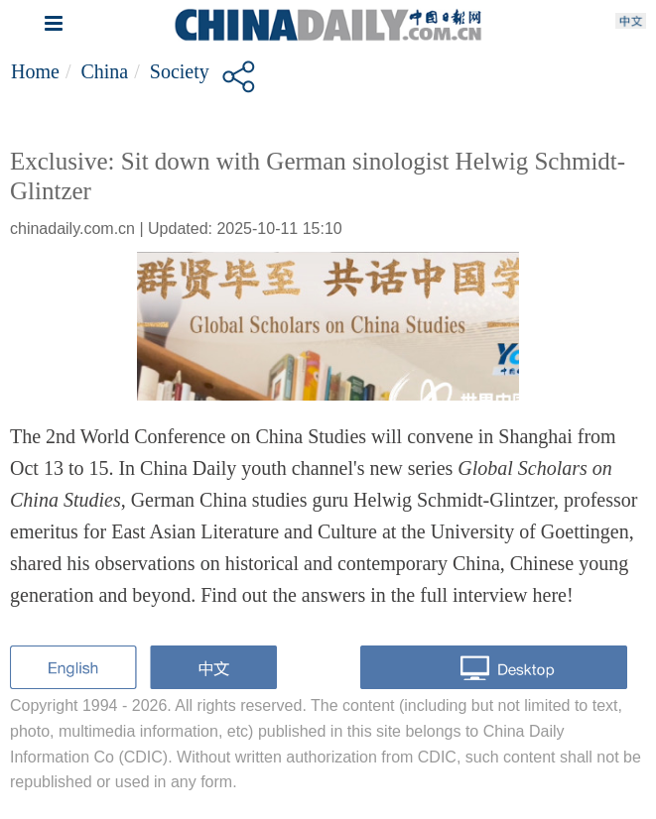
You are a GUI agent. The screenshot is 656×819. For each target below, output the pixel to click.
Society (179, 71)
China (104, 71)
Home (35, 71)
